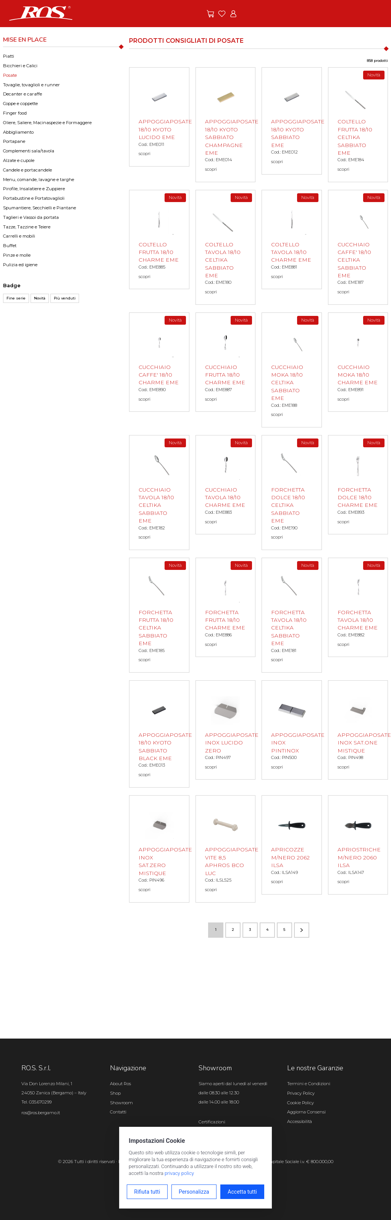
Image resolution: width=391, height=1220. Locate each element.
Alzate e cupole (18, 160)
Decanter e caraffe (22, 94)
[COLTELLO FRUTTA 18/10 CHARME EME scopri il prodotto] (159, 239)
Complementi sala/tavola (28, 151)
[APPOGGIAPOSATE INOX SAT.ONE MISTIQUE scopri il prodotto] (358, 730)
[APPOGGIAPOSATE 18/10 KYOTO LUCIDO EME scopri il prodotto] (159, 117)
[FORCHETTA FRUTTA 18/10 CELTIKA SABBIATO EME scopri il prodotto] (159, 615)
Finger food (15, 113)
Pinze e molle (17, 255)
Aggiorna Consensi (306, 1112)
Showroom (121, 1102)
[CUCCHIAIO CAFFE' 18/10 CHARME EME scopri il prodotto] (159, 362)
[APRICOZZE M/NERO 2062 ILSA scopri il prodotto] (292, 845)
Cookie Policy (300, 1102)
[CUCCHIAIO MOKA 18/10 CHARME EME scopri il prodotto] (358, 362)
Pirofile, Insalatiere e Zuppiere (34, 188)
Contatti (118, 1112)
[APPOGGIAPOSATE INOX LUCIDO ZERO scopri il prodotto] (226, 730)
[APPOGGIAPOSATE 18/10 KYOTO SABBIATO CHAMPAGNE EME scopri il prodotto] (226, 124)
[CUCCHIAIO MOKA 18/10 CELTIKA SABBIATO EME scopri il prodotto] (292, 369)
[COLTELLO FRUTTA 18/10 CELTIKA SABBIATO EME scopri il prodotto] (358, 124)
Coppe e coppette (20, 103)
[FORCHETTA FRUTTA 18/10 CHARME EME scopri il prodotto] (226, 607)
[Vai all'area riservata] (233, 14)
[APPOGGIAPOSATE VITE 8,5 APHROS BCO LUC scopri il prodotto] (226, 849)
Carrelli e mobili (19, 236)
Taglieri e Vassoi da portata (31, 217)
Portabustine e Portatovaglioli (34, 198)
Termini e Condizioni (308, 1083)
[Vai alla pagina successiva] (301, 930)
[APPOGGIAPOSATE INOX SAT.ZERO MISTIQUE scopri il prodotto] (159, 849)
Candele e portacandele (27, 170)
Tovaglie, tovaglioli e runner (31, 84)
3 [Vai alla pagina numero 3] (250, 929)
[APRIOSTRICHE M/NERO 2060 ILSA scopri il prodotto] (358, 845)
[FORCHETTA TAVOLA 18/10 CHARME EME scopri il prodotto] (358, 607)
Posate (10, 75)
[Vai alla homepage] (41, 13)
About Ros (120, 1083)
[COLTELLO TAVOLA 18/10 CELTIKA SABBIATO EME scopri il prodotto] (226, 247)
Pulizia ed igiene (20, 264)
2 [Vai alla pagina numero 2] (233, 929)
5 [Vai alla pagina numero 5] (284, 929)
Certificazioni (212, 1122)
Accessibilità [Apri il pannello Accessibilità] (299, 1121)
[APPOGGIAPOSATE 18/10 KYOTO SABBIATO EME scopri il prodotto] (292, 121)
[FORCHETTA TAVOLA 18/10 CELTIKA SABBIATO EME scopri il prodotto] (292, 615)
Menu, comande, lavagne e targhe (38, 179)
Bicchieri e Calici (20, 65)
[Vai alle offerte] (210, 14)
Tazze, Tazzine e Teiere (26, 227)
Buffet (9, 245)
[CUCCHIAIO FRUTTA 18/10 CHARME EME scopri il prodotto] (226, 362)
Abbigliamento (18, 132)
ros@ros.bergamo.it (40, 1112)
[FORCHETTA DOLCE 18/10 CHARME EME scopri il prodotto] (358, 484)
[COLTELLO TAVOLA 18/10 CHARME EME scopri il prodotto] (292, 239)
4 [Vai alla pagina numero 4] (267, 929)
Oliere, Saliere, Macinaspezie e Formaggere (47, 122)
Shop (115, 1093)
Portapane (14, 141)
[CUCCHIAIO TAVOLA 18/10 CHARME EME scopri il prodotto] (226, 484)
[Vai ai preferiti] (222, 14)
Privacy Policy (301, 1093)
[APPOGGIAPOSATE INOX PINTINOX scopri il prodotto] (292, 730)
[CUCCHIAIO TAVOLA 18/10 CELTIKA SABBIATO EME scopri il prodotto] (159, 492)
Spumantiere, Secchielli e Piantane (39, 207)
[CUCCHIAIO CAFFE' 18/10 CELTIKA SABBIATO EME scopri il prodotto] (358, 247)
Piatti (8, 56)
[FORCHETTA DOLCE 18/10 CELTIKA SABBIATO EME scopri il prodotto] (292, 492)
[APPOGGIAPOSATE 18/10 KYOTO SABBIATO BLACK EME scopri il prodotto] (159, 734)
